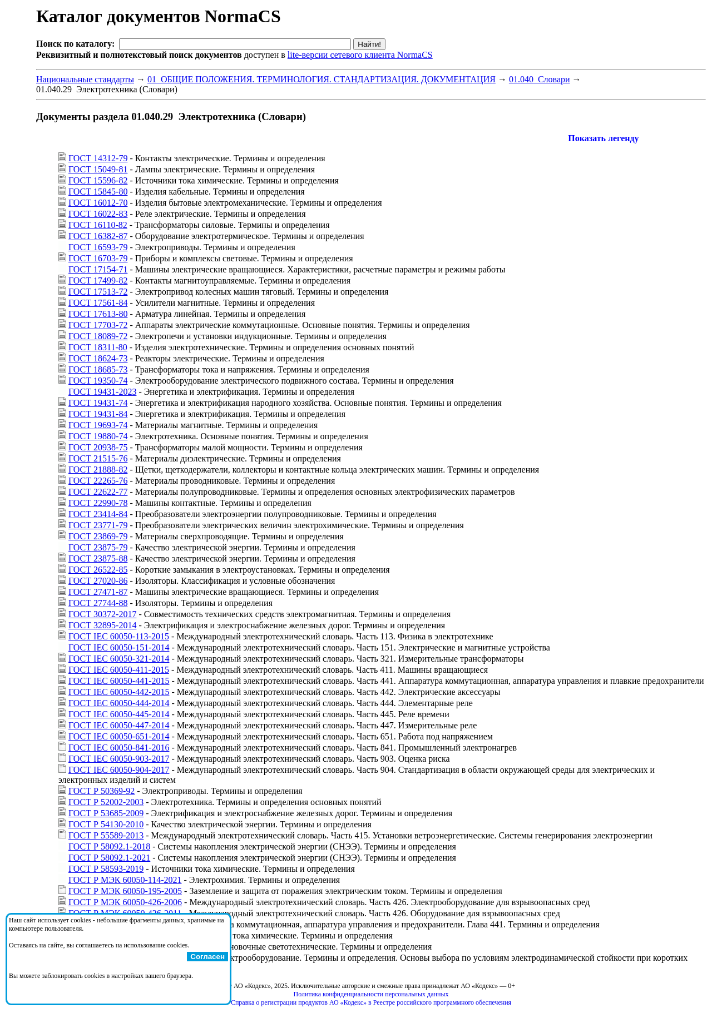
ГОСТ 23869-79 (97, 536)
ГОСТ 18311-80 (97, 347)
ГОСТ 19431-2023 (102, 391)
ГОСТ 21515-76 (97, 458)
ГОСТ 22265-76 (97, 480)
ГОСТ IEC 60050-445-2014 (118, 714)
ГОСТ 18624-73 (97, 358)
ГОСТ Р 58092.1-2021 (109, 857)
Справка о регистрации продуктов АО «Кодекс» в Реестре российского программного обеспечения (371, 1002)
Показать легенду (603, 138)
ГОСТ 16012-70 (97, 202)
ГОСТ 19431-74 (97, 403)
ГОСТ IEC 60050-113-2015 (118, 636)
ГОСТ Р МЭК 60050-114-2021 (124, 880)
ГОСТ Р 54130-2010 (106, 824)
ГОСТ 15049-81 (97, 169)
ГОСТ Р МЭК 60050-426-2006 (125, 902)
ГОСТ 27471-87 (97, 592)
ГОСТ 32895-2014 (102, 625)
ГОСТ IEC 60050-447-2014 (118, 725)
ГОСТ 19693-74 (97, 425)
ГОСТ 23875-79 (97, 547)
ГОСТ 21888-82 (97, 469)
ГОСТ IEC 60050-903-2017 (118, 758)
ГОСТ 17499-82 (97, 280)
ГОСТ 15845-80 (97, 191)
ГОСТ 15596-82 (97, 180)
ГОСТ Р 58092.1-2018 (109, 846)
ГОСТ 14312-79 (97, 158)
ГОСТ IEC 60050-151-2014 (118, 647)
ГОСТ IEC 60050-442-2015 (118, 692)
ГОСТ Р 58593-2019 (106, 868)
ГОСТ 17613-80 (97, 314)
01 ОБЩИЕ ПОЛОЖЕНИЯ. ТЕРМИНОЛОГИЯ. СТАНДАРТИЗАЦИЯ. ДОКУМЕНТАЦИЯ (321, 79)
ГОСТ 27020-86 (97, 580)
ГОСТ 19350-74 (97, 380)
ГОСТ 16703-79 (97, 258)
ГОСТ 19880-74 (97, 436)
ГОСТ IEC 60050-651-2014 (118, 736)
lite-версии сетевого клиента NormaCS (360, 54)
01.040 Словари (539, 79)
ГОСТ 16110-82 (97, 225)
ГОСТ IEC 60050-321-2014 (118, 658)
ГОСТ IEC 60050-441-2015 (118, 681)
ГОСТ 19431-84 (97, 414)
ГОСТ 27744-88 (97, 603)
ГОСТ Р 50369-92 (101, 791)
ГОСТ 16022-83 (97, 214)
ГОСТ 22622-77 (97, 491)
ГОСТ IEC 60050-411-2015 (118, 669)
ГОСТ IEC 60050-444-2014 (118, 703)
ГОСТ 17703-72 (97, 325)
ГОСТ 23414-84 (97, 514)
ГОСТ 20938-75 (97, 447)
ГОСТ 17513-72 (97, 291)
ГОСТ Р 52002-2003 (106, 802)
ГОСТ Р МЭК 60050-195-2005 (125, 891)
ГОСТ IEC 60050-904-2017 (118, 769)
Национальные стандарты (85, 79)
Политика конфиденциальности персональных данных (371, 994)
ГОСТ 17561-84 (97, 302)
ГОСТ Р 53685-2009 (106, 813)
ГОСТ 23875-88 (97, 558)
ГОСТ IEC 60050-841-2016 (118, 747)
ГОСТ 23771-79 (97, 525)
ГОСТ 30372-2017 (102, 614)
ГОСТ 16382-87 (97, 236)
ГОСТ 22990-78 (97, 503)
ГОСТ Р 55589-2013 (106, 835)
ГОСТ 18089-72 (97, 336)
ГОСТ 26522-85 (97, 569)
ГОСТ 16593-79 (97, 247)
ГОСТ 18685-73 (97, 369)
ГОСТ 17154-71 (97, 269)
